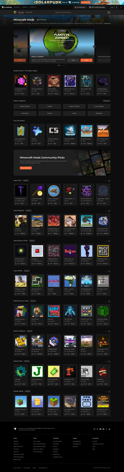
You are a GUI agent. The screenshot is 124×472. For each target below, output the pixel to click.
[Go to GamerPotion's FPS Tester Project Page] (86, 405)
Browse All (28, 12)
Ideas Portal (56, 444)
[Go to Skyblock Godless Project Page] (70, 135)
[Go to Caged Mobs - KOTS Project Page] (103, 195)
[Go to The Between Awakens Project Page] (21, 195)
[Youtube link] (100, 429)
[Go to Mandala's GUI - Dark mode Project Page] (86, 315)
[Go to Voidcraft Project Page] (53, 285)
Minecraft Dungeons (19, 457)
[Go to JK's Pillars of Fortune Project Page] (103, 285)
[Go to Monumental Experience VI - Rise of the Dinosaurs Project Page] (86, 225)
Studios (33, 7)
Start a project (36, 441)
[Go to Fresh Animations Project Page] (21, 315)
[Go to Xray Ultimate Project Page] (70, 315)
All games (16, 441)
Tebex (94, 446)
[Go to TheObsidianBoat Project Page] (103, 85)
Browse (17, 7)
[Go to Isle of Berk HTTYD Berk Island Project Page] (70, 405)
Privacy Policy (27, 467)
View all (26, 180)
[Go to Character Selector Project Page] (53, 135)
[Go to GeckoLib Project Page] (21, 375)
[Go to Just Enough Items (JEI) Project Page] (37, 375)
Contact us (75, 446)
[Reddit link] (109, 429)
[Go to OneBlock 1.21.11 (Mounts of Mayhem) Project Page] (53, 405)
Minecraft (16, 444)
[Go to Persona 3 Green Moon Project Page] (21, 255)
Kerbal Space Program (19, 454)
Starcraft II (16, 451)
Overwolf (95, 441)
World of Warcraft (18, 446)
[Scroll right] (109, 181)
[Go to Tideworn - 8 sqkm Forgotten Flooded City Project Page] (21, 285)
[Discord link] (103, 429)
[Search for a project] (81, 12)
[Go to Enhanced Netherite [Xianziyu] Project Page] (37, 85)
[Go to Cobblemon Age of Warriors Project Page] (53, 225)
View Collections (26, 168)
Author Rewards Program (39, 446)
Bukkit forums (56, 454)
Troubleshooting (77, 444)
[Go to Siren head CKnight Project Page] (70, 225)
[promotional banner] (62, 2)
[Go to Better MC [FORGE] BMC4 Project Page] (70, 345)
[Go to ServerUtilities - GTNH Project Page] (70, 195)
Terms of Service (17, 467)
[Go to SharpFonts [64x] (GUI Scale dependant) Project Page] (103, 255)
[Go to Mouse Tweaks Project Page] (86, 375)
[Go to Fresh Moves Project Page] (37, 315)
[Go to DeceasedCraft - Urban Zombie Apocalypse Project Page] (37, 345)
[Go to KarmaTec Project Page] (21, 225)
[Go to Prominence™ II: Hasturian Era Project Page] (103, 345)
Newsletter (55, 449)
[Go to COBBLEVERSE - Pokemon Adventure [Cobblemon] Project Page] (53, 345)
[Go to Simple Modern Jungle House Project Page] (37, 285)
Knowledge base (77, 441)
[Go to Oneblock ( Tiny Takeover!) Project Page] (21, 405)
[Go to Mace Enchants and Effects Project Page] (86, 195)
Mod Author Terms (43, 467)
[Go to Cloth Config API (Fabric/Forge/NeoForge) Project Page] (53, 375)
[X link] (106, 429)
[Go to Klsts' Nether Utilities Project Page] (86, 85)
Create (25, 7)
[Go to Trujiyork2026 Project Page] (37, 225)
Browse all (106, 101)
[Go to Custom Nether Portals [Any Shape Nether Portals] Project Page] (21, 85)
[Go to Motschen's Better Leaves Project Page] (103, 315)
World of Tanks (17, 459)
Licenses (34, 467)
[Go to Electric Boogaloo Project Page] (21, 135)
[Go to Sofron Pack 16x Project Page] (70, 255)
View (73, 60)
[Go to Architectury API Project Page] (70, 375)
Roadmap (55, 451)
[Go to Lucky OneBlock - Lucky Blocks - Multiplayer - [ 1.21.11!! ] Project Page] (37, 405)
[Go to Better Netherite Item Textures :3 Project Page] (70, 85)
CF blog (55, 446)
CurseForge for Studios (98, 444)
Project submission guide (39, 444)
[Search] (108, 12)
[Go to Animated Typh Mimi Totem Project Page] (86, 255)
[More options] (120, 7)
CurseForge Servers (57, 457)
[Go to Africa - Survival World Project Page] (70, 285)
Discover (21, 12)
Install (86, 60)
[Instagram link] (94, 429)
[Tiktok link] (97, 429)
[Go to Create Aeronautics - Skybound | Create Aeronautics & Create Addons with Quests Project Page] (86, 135)
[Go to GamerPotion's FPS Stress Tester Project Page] (103, 405)
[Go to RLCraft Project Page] (86, 345)
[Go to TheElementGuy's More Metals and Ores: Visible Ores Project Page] (53, 255)
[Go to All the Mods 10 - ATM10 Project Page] (21, 345)
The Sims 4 (16, 449)
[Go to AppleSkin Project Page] (103, 375)
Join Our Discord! (57, 441)
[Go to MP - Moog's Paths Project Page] (103, 135)
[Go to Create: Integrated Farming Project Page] (53, 195)
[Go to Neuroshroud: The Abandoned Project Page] (103, 225)
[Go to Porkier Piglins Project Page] (53, 85)
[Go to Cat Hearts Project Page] (37, 255)
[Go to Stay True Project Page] (53, 315)
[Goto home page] (7, 7)
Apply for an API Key (38, 449)
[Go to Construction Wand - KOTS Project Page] (37, 195)
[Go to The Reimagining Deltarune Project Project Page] (86, 285)
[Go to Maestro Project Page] (37, 135)
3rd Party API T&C (37, 451)
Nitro (94, 449)
